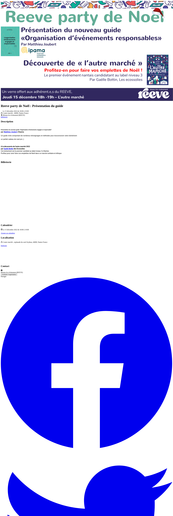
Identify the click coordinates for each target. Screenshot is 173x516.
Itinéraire (4, 246)
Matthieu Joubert (10, 132)
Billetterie (4, 117)
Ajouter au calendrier (8, 233)
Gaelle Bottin (8, 149)
